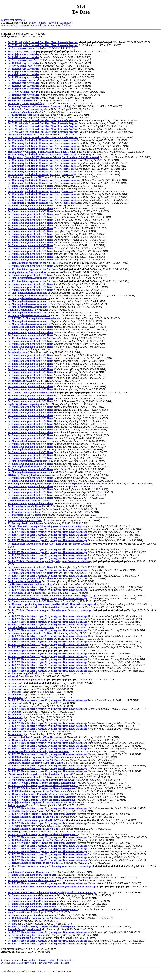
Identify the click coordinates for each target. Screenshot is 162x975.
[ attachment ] (65, 22)
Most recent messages (13, 19)
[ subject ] (53, 22)
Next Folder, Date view (42, 25)
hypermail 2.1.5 (34, 971)
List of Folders (63, 25)
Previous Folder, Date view (15, 25)
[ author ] (32, 22)
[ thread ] (42, 22)
